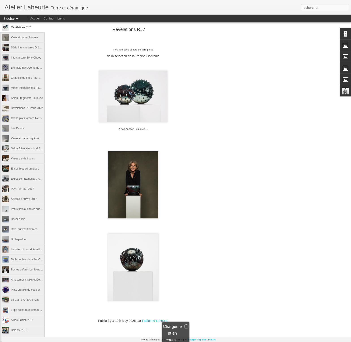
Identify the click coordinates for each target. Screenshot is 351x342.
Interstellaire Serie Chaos (26, 57)
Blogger (191, 339)
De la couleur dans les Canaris (29, 259)
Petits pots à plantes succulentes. (31, 209)
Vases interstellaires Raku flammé (31, 87)
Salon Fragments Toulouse (27, 98)
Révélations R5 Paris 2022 (27, 108)
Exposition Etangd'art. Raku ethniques (33, 178)
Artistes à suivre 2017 (24, 198)
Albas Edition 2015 (22, 320)
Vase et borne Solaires (24, 37)
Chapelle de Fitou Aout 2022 (28, 77)
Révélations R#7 (21, 27)
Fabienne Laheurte (155, 320)
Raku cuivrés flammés (24, 229)
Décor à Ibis (18, 219)
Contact (49, 18)
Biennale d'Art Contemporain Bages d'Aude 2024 (40, 67)
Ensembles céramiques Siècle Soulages (35, 168)
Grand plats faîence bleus (26, 118)
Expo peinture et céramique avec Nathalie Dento (40, 310)
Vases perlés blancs (23, 158)
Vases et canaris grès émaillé (28, 138)
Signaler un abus (206, 339)
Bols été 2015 (19, 330)
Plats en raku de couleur (25, 289)
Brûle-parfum (18, 239)
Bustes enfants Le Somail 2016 (29, 269)
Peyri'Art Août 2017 (22, 188)
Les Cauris (17, 128)
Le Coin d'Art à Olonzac (25, 299)
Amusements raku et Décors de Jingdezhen (37, 279)
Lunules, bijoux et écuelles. (27, 249)
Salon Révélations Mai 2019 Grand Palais (36, 148)
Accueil (35, 18)
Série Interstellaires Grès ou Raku (31, 47)
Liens (61, 18)
